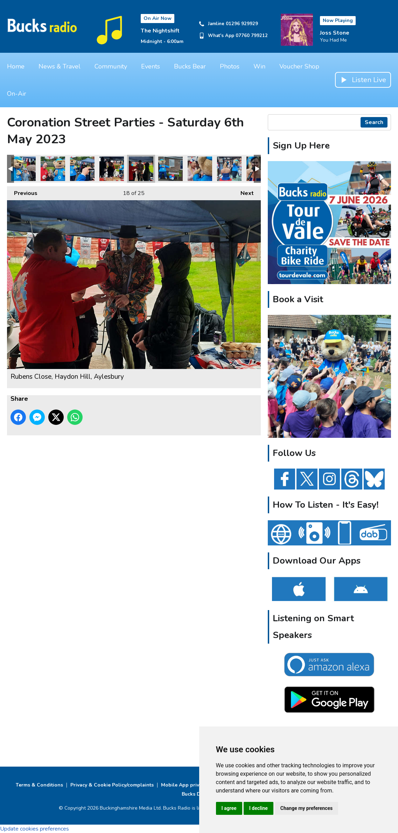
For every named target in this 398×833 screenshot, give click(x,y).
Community (111, 66)
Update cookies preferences (34, 829)
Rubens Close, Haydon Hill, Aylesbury (23, 169)
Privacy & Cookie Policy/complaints (112, 785)
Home (16, 66)
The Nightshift (160, 31)
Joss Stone (334, 33)
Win (259, 66)
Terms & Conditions (39, 785)
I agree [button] (229, 808)
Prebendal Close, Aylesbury (200, 169)
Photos (229, 66)
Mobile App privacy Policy (192, 785)
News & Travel (60, 66)
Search (374, 122)
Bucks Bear (190, 66)
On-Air (16, 93)
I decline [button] (258, 808)
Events (150, 66)
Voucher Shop (299, 66)
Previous (22, 191)
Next (243, 191)
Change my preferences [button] (306, 808)
